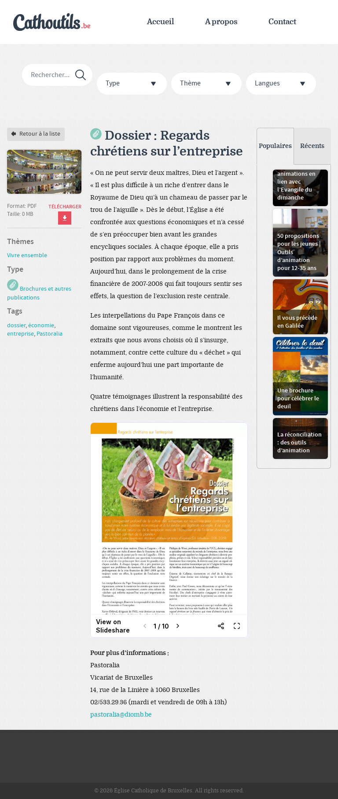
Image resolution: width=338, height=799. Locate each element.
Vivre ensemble (27, 255)
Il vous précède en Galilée (297, 322)
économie (41, 325)
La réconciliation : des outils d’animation (299, 443)
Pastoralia (49, 334)
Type (133, 84)
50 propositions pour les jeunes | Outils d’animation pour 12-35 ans (299, 252)
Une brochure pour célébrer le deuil (298, 399)
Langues (282, 84)
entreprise (20, 334)
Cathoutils (51, 22)
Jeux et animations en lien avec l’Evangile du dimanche (296, 182)
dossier (16, 325)
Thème (207, 84)
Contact (282, 22)
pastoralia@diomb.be (121, 714)
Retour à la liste (35, 134)
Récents (312, 146)
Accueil (160, 22)
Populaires (275, 146)
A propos (221, 22)
